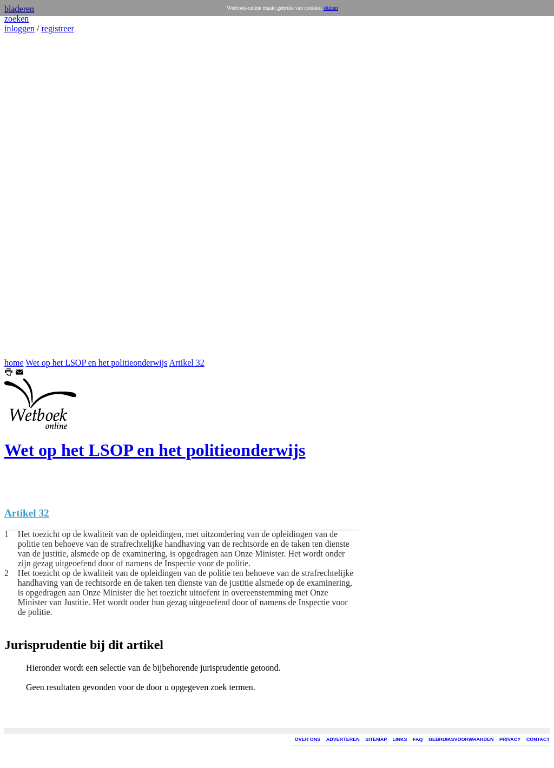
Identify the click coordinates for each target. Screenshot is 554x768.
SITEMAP (376, 739)
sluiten (331, 8)
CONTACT (538, 739)
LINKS (400, 739)
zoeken (16, 18)
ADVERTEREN (343, 739)
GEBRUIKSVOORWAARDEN (460, 739)
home (14, 362)
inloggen (19, 28)
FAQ (418, 739)
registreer (57, 28)
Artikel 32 (186, 362)
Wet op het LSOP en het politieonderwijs (96, 362)
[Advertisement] (36, 196)
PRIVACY (509, 739)
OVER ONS (308, 739)
